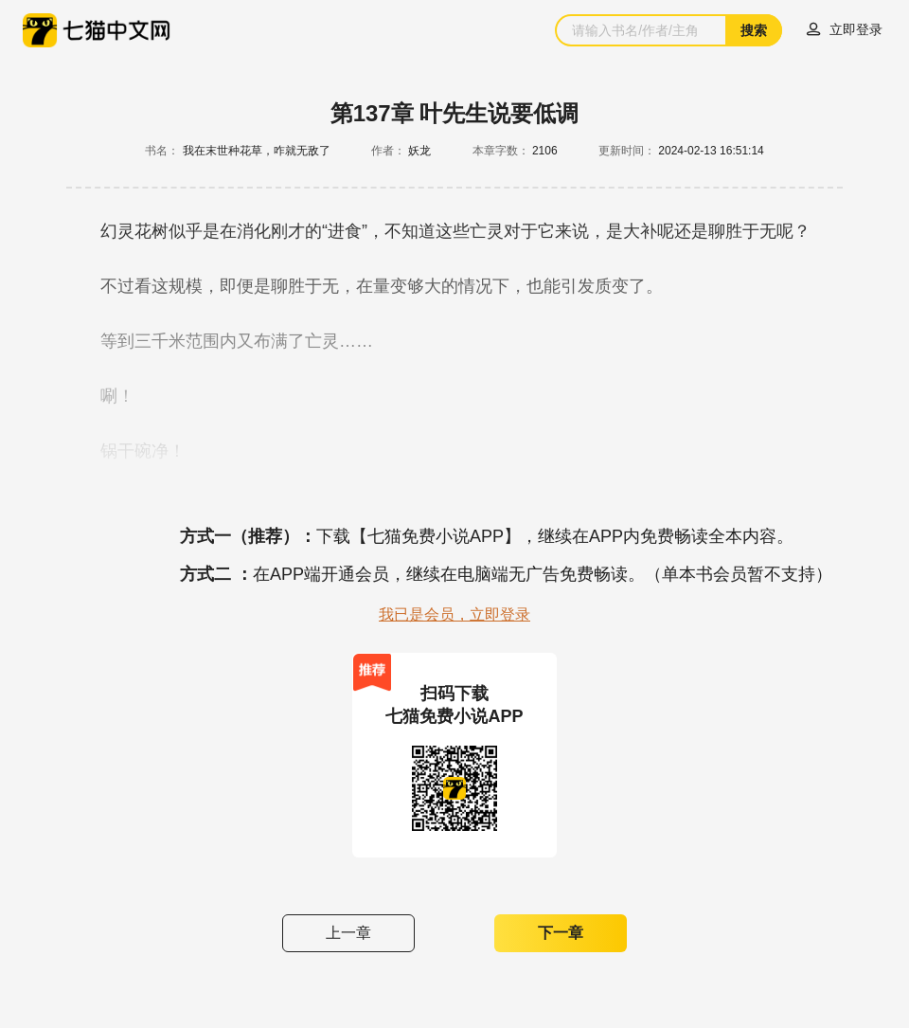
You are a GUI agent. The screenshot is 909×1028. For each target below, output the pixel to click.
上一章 (348, 933)
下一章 (560, 933)
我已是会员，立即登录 (454, 614)
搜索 (753, 30)
